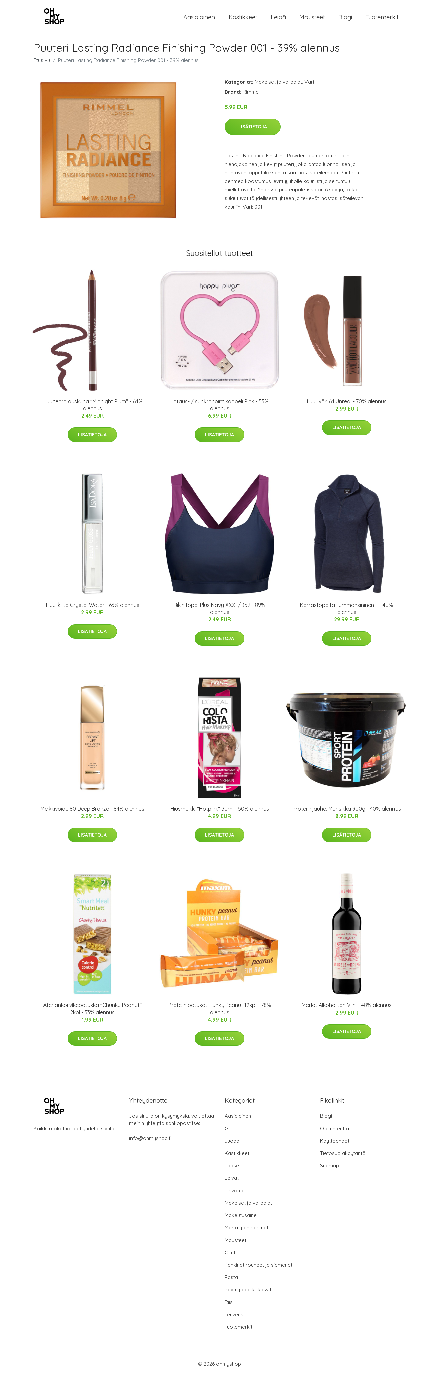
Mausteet (312, 20)
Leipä (278, 20)
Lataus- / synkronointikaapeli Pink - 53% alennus (220, 410)
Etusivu (42, 66)
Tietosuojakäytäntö (343, 1159)
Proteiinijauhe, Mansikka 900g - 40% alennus (347, 814)
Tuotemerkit (382, 20)
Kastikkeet (243, 20)
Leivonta (235, 1196)
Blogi (345, 20)
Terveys (234, 1320)
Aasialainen (199, 20)
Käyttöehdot (334, 1146)
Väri (309, 87)
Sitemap (329, 1171)
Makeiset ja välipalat (278, 87)
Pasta (231, 1283)
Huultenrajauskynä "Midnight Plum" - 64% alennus (92, 410)
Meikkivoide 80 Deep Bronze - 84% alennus (92, 814)
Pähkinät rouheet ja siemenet (258, 1270)
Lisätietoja (252, 132)
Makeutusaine (241, 1221)
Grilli (229, 1134)
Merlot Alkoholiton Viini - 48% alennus (347, 1011)
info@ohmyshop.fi (150, 1144)
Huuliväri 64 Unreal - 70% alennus (347, 407)
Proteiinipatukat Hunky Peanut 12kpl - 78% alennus (219, 1014)
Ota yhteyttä (334, 1134)
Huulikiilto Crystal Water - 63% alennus (92, 610)
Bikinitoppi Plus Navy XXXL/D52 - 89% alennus (219, 614)
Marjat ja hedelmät (246, 1233)
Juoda (232, 1146)
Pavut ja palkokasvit (248, 1295)
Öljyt (230, 1258)
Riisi (229, 1308)
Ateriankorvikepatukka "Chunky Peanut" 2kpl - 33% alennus (92, 1014)
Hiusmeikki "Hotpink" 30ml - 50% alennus (219, 814)
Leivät (232, 1184)
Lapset (233, 1171)
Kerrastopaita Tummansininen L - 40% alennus (346, 614)
